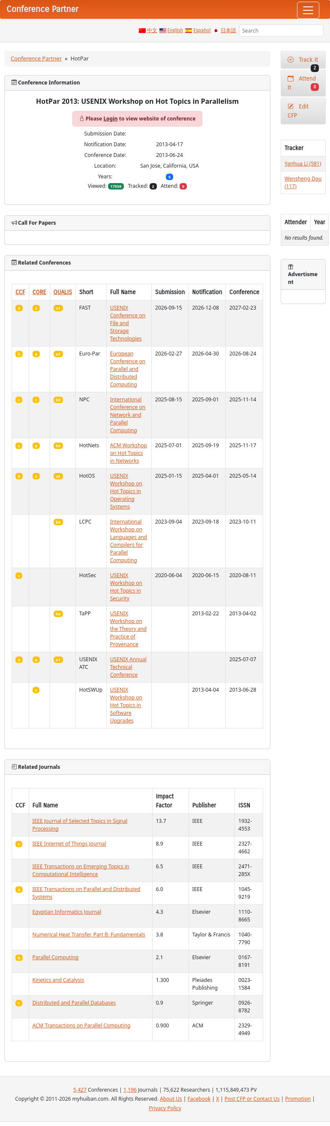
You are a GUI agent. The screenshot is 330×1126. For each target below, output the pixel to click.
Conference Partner (36, 58)
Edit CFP (298, 111)
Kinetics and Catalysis (58, 980)
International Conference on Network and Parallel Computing (127, 415)
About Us (171, 1098)
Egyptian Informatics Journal (67, 911)
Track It (303, 62)
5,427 (80, 1089)
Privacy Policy (165, 1108)
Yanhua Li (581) (303, 163)
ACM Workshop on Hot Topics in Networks (128, 453)
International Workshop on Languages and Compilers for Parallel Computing (128, 541)
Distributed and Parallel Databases (74, 1002)
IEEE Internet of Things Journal (69, 843)
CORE (39, 292)
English (175, 30)
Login (110, 118)
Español (201, 30)
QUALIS (63, 292)
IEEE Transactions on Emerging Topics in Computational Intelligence (81, 870)
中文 (152, 30)
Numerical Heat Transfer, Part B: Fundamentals (89, 934)
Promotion (298, 1098)
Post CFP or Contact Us (252, 1098)
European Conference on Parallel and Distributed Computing (127, 369)
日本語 (228, 30)
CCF (20, 292)
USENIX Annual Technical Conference (128, 667)
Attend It (303, 83)
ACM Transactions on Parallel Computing (82, 1025)
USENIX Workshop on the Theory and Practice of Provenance (128, 629)
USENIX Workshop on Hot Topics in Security (126, 587)
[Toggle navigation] (308, 10)
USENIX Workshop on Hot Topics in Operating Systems (126, 491)
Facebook (199, 1098)
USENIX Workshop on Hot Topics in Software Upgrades (126, 705)
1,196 (130, 1089)
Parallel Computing (56, 957)
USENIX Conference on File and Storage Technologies (127, 323)
